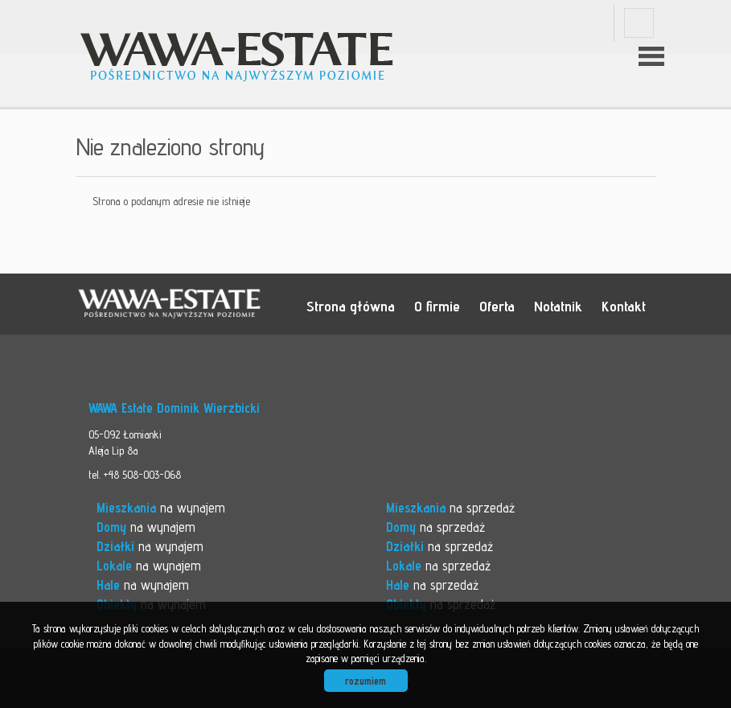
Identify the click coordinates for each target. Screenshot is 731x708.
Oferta (497, 306)
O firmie (437, 306)
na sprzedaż (450, 508)
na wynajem (161, 508)
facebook (639, 23)
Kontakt (624, 306)
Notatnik (558, 306)
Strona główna (350, 306)
